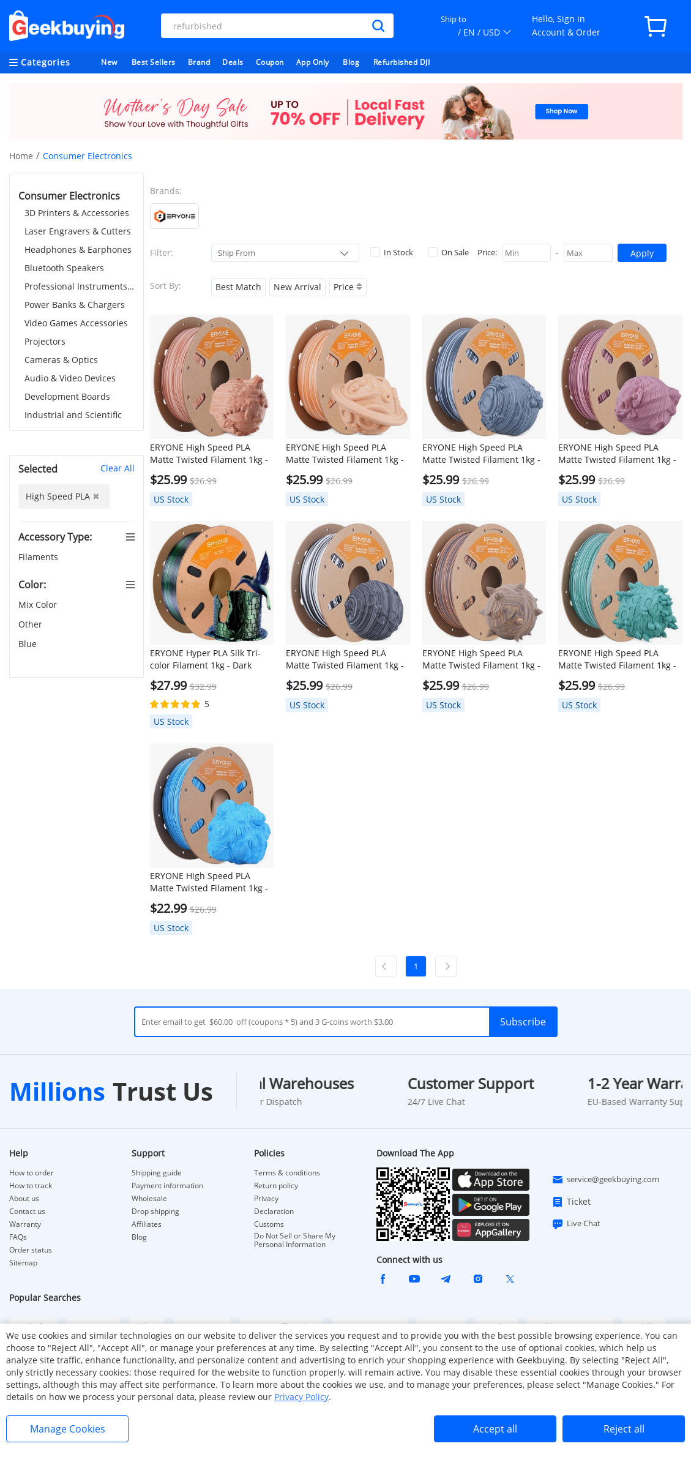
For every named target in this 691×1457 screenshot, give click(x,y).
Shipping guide (157, 1173)
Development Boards (67, 396)
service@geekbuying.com (605, 1180)
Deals (233, 62)
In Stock (391, 252)
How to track (30, 1186)
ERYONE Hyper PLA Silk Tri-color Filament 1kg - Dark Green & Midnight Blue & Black (205, 659)
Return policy (276, 1186)
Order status (30, 1250)
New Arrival (297, 287)
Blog (351, 62)
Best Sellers (154, 62)
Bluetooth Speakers (64, 268)
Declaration (274, 1211)
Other (31, 624)
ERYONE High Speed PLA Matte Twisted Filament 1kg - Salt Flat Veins (481, 453)
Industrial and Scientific (73, 415)
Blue (28, 644)
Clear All (117, 468)
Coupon (270, 62)
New (109, 62)
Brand (199, 62)
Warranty (25, 1224)
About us (24, 1198)
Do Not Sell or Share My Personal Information (294, 1240)
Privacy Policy (301, 1397)
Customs (269, 1224)
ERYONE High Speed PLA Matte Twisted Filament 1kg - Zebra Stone (345, 659)
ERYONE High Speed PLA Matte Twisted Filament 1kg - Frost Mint (617, 659)
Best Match (238, 287)
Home (21, 156)
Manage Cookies (67, 1429)
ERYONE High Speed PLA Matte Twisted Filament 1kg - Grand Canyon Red (617, 453)
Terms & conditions (287, 1173)
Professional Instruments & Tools (79, 286)
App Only (312, 62)
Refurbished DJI (401, 62)
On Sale (448, 252)
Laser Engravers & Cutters (77, 231)
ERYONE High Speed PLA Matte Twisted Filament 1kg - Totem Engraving (481, 659)
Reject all (623, 1429)
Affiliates (147, 1224)
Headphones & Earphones (78, 249)
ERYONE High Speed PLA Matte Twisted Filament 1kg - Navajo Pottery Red (209, 453)
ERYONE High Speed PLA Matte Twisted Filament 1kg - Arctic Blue (209, 882)
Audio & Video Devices (70, 378)
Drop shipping (155, 1211)
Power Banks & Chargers (74, 304)
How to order (31, 1173)
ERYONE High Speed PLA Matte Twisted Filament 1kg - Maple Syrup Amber (345, 453)
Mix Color (38, 604)
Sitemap (23, 1262)
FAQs (18, 1237)
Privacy (266, 1198)
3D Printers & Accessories (76, 213)
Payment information (167, 1186)
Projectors (44, 341)
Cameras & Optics (61, 359)
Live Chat (575, 1224)
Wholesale (149, 1198)
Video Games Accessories (76, 323)
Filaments (39, 557)
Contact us (27, 1211)
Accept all (495, 1429)
